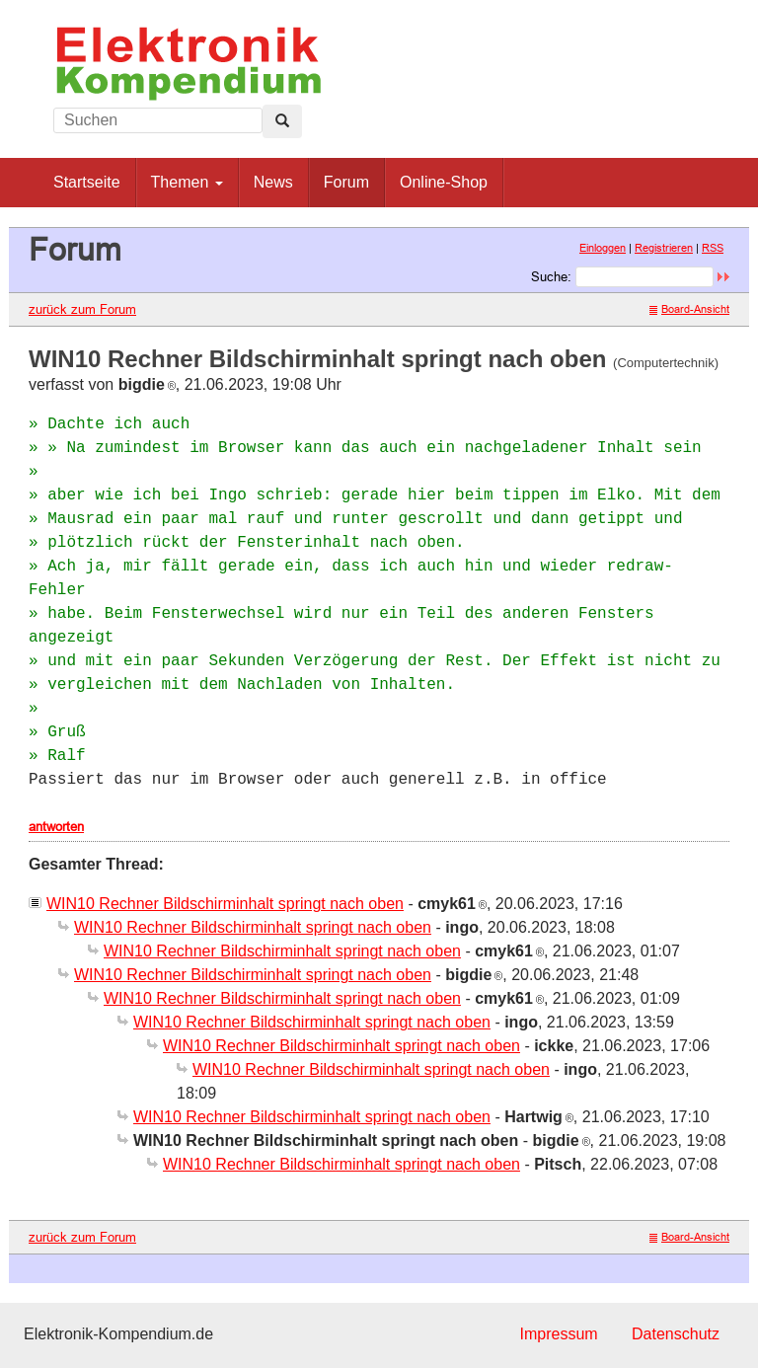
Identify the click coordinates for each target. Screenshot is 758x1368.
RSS (712, 248)
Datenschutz (676, 1334)
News (273, 182)
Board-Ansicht (689, 309)
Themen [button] (187, 182)
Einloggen (602, 248)
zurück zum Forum (82, 309)
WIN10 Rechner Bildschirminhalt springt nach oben (225, 903)
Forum (346, 182)
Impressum (558, 1334)
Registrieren (664, 248)
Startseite (86, 182)
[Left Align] (282, 121)
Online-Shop (444, 182)
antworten (56, 826)
